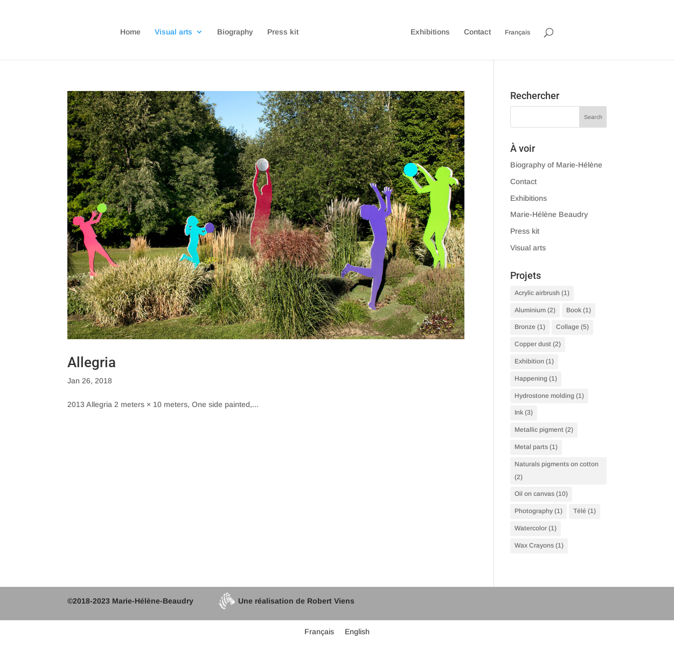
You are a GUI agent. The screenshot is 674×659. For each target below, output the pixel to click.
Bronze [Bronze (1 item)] (530, 327)
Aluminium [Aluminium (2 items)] (535, 310)
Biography (235, 32)
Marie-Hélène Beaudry (549, 214)
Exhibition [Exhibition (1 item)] (534, 361)
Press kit (282, 32)
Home (130, 32)
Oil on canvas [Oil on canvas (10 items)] (541, 493)
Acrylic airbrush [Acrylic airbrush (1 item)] (542, 293)
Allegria (91, 362)
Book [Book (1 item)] (578, 310)
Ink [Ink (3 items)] (524, 412)
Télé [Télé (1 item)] (584, 511)
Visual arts (173, 32)
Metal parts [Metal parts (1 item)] (536, 447)
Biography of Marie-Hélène (556, 164)
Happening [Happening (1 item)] (536, 378)
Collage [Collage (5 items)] (572, 327)
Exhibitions (430, 32)
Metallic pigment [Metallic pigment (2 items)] (544, 429)
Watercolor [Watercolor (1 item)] (536, 528)
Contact (477, 32)
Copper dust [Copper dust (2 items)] (538, 344)
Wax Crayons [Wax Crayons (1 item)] (539, 545)
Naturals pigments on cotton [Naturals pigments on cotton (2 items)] (557, 470)
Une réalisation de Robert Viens (286, 601)
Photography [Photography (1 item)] (538, 511)
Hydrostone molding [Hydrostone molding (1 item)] (549, 395)
